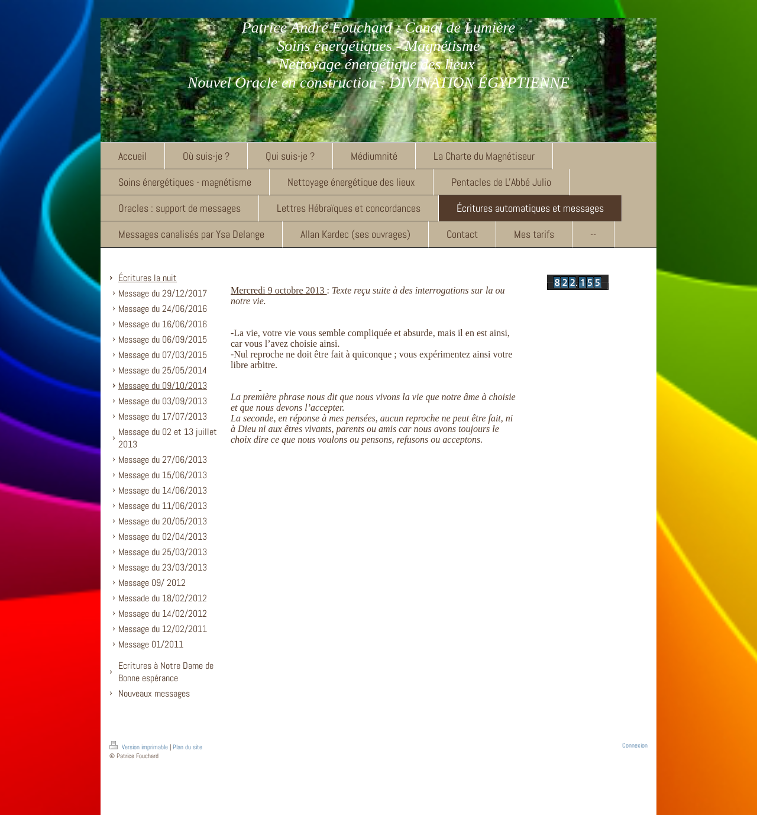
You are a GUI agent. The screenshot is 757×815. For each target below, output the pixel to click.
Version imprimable (139, 747)
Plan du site (187, 747)
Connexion (635, 745)
